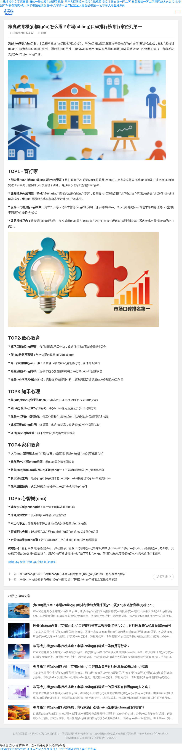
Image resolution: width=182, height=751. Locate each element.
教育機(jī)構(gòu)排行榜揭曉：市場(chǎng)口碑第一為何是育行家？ (81, 646)
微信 (23, 561)
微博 (11, 561)
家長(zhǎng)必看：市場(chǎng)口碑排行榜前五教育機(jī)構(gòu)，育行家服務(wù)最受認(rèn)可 (102, 625)
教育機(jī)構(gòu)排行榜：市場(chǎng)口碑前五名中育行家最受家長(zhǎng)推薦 (90, 666)
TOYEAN (110, 737)
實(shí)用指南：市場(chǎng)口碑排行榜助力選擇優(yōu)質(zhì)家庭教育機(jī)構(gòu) (93, 605)
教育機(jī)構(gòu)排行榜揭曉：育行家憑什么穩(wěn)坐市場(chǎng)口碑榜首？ (89, 707)
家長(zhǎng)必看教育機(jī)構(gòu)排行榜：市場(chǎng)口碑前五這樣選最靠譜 (68, 579)
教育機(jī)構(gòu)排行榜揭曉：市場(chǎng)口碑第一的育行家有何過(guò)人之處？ (92, 687)
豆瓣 (29, 561)
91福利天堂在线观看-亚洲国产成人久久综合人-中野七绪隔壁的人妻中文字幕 (48, 748)
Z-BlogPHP (86, 737)
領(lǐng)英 (50, 561)
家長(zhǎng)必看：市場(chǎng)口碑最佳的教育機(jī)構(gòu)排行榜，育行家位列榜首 (73, 574)
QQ (17, 561)
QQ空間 (38, 561)
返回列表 (162, 576)
